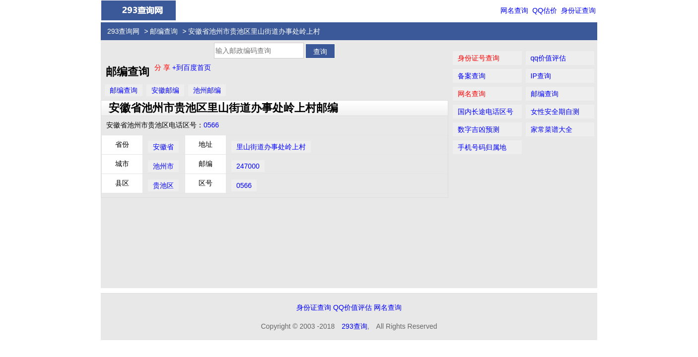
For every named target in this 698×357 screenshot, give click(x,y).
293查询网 (123, 31)
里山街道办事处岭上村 (271, 147)
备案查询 (472, 76)
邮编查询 (164, 31)
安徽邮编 (165, 90)
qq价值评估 (548, 58)
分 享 (163, 67)
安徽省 (163, 147)
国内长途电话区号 (485, 112)
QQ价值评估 (352, 307)
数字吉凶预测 (478, 129)
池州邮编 (207, 90)
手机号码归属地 (482, 147)
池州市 (163, 166)
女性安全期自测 (555, 112)
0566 (211, 125)
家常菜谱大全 (551, 129)
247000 (248, 166)
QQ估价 (544, 10)
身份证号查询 (478, 58)
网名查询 (514, 10)
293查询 (354, 326)
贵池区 (163, 185)
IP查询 (541, 76)
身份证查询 (578, 10)
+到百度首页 (191, 67)
